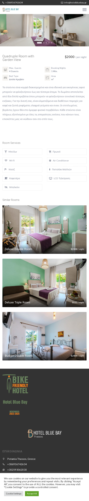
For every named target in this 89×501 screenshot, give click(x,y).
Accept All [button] (32, 493)
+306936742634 (14, 2)
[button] (39, 42)
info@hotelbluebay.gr (75, 2)
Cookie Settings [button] (13, 493)
